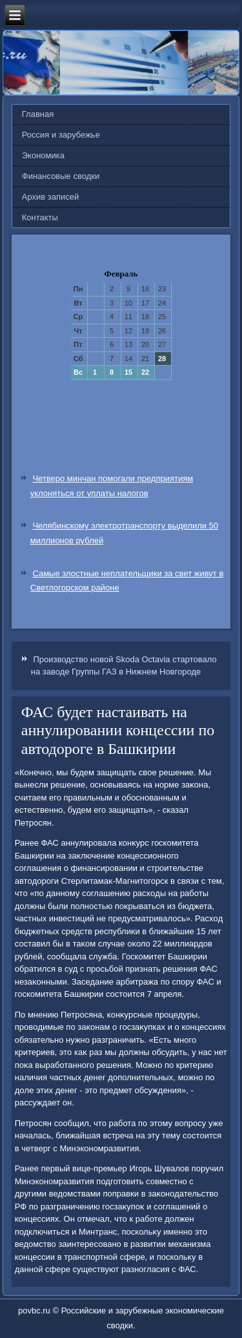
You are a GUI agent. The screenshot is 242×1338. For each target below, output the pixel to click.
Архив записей (50, 197)
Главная (38, 114)
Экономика (43, 155)
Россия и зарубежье (61, 135)
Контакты (40, 217)
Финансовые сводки (60, 176)
